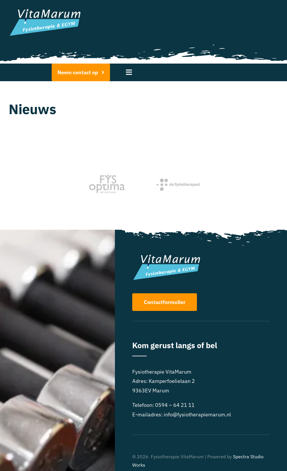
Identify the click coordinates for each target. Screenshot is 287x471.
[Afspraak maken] (81, 72)
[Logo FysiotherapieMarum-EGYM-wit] (45, 11)
